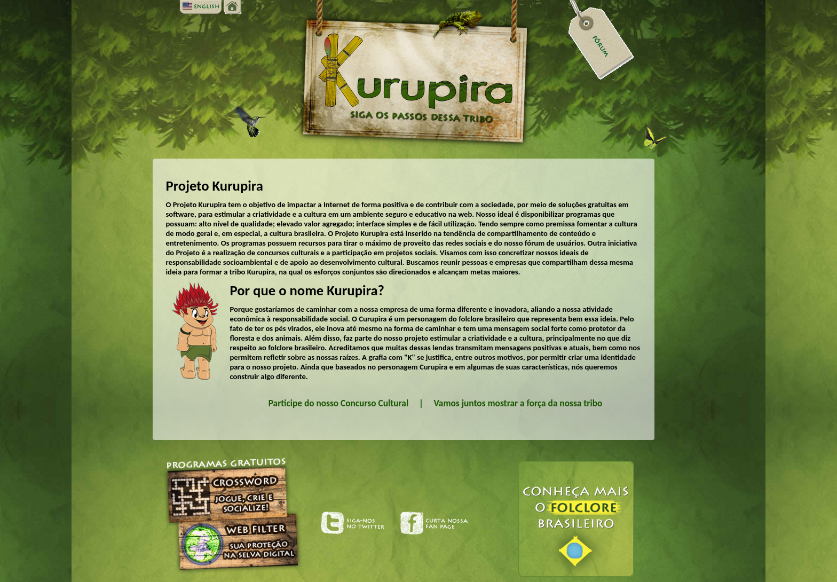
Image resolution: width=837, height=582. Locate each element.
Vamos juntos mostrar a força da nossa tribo (518, 403)
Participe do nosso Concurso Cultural (338, 403)
